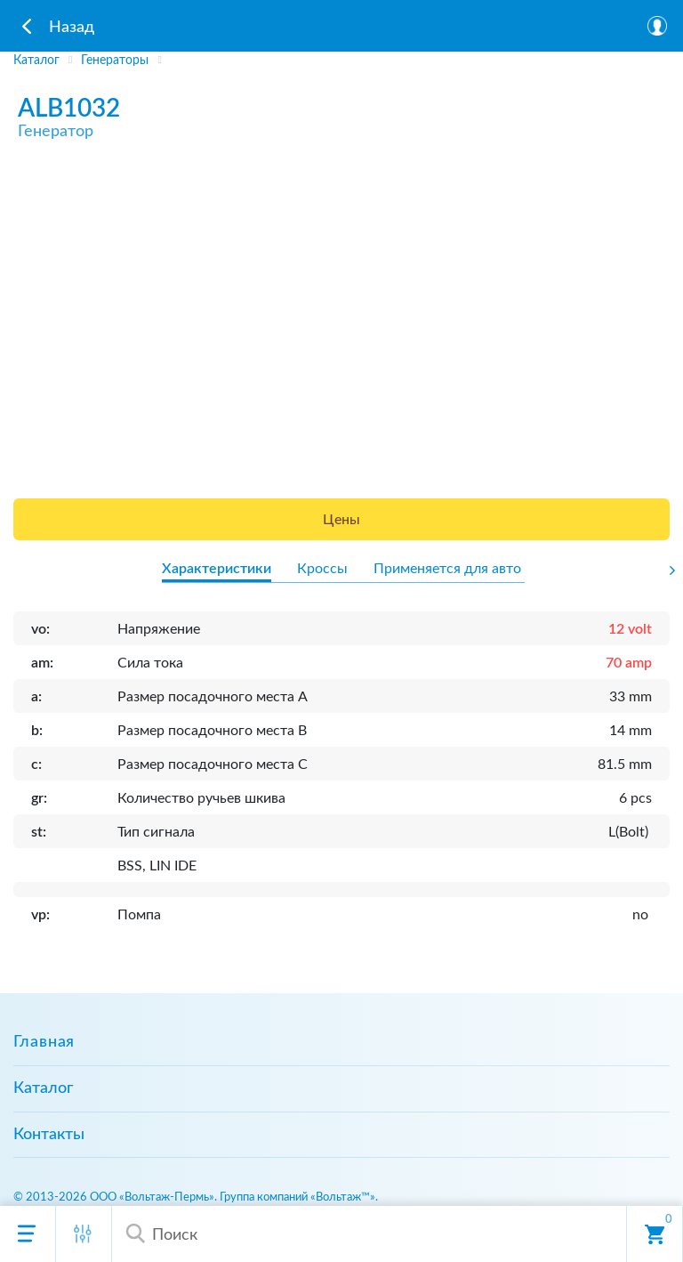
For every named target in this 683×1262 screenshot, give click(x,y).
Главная (44, 1042)
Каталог (43, 1088)
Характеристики (216, 569)
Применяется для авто (447, 569)
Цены (341, 520)
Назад (71, 28)
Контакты (48, 1135)
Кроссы (322, 569)
